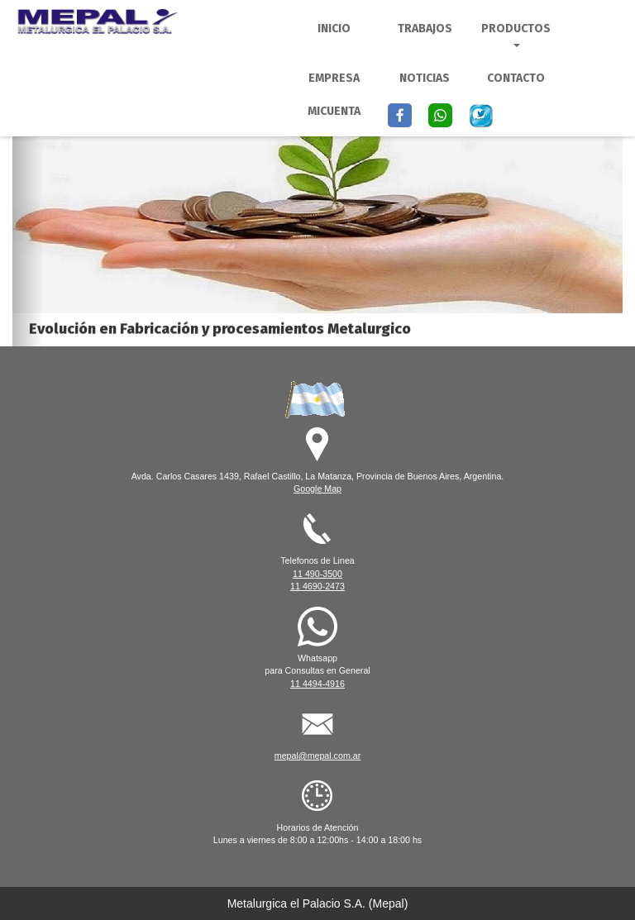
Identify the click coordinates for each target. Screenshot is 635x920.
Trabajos (425, 28)
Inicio (334, 28)
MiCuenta (334, 111)
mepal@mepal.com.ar (317, 755)
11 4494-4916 (317, 684)
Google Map (317, 488)
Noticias (424, 78)
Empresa (334, 78)
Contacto (516, 78)
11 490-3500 (317, 574)
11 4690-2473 (317, 586)
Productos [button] (516, 34)
